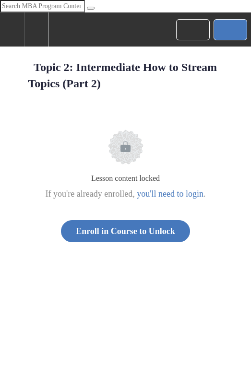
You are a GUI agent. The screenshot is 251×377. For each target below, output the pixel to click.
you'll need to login (170, 194)
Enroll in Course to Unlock (125, 231)
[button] (12, 29)
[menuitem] (36, 29)
